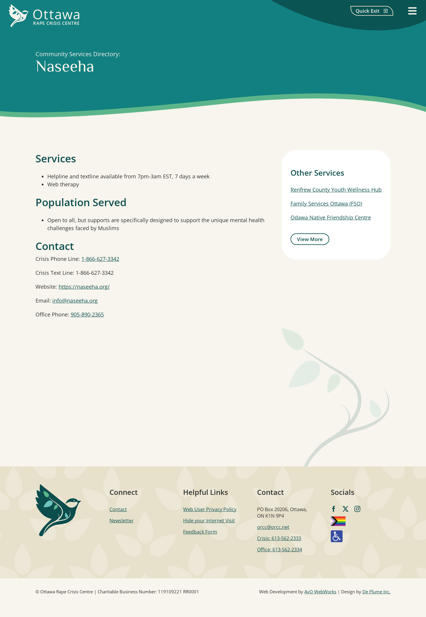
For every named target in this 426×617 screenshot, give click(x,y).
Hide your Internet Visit (209, 520)
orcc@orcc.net (273, 527)
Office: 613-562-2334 (279, 549)
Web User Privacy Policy (209, 509)
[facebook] (334, 509)
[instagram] (357, 509)
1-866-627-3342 (100, 258)
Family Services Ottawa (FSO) (326, 203)
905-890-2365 (87, 314)
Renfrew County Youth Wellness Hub (336, 189)
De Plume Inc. (376, 592)
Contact (118, 509)
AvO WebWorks (320, 592)
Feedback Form (200, 532)
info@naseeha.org (75, 300)
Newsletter (121, 520)
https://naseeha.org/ (84, 286)
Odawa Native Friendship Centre (331, 217)
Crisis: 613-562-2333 (279, 538)
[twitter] (345, 509)
